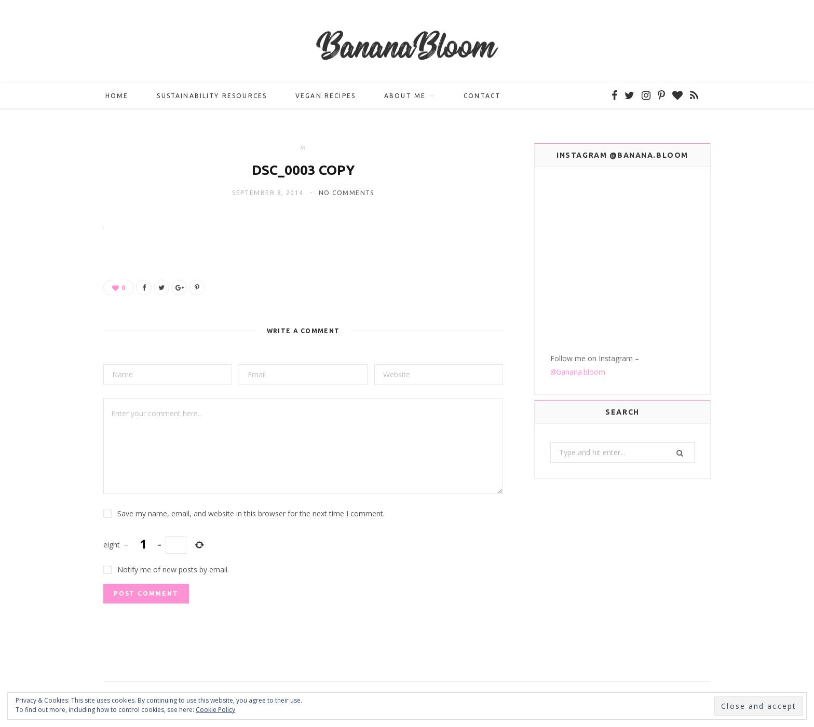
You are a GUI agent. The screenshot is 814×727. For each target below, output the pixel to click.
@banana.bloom (577, 292)
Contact (482, 96)
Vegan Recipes (325, 96)
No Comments (346, 193)
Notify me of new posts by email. (173, 570)
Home (117, 96)
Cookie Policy (215, 709)
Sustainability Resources (212, 96)
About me (405, 96)
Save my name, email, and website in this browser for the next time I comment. (251, 514)
